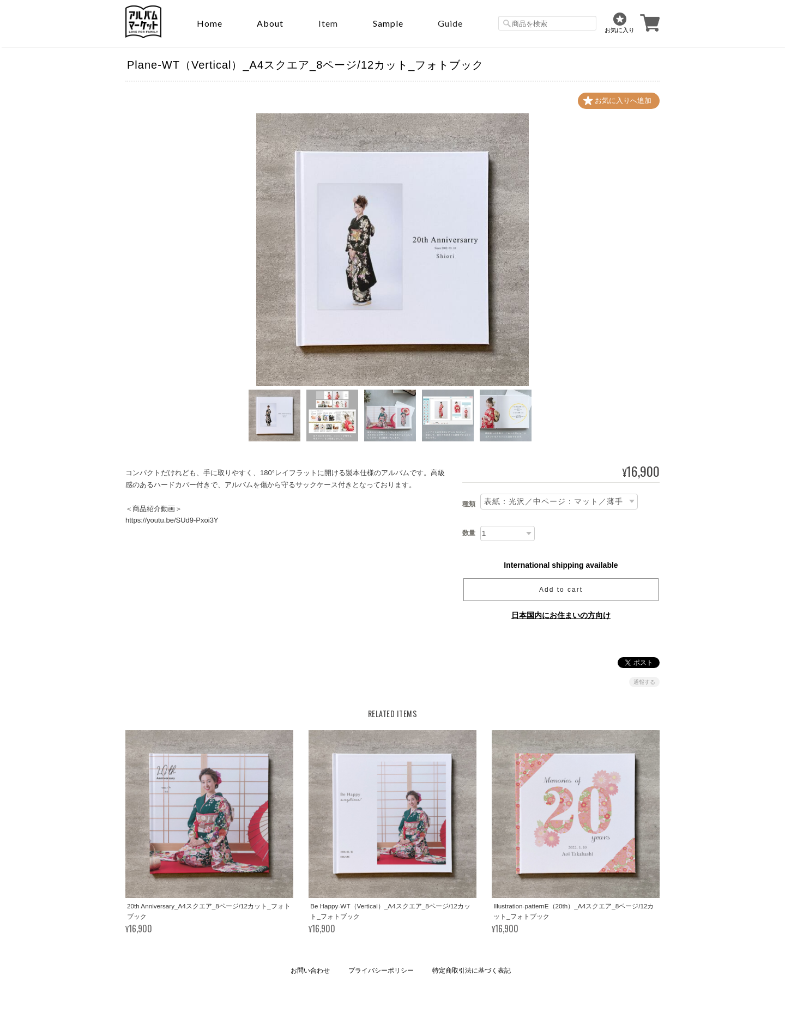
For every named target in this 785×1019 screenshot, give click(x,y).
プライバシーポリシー (381, 970)
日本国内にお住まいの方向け (561, 615)
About (270, 23)
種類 (468, 504)
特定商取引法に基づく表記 (471, 970)
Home (209, 23)
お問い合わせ (310, 970)
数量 (468, 533)
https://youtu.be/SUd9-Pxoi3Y (172, 520)
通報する (644, 682)
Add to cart (561, 589)
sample (388, 23)
